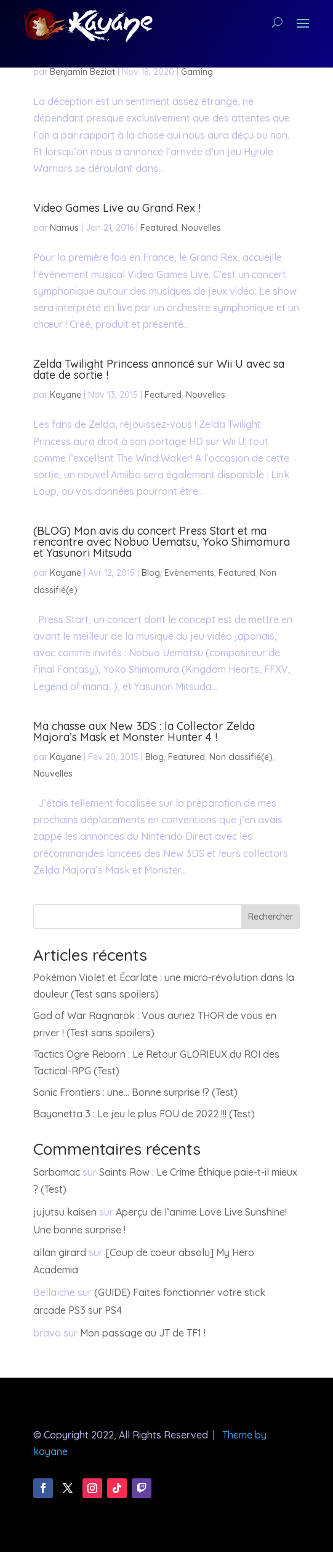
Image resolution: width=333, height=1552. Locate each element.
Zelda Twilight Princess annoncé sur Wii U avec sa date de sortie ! (158, 369)
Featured (158, 227)
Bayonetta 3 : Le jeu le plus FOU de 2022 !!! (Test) (144, 1114)
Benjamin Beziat (82, 71)
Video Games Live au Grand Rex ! (117, 208)
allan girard (59, 1252)
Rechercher (270, 916)
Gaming (197, 71)
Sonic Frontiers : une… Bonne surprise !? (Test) (135, 1092)
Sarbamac (56, 1172)
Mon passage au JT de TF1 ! (143, 1333)
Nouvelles (201, 227)
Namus (64, 227)
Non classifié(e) (241, 756)
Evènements (189, 572)
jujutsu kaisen (65, 1212)
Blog (151, 572)
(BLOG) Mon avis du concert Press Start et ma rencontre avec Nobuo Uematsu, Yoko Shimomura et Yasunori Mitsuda (161, 542)
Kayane (65, 394)
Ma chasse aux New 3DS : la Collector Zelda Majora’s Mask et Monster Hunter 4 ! (144, 731)
